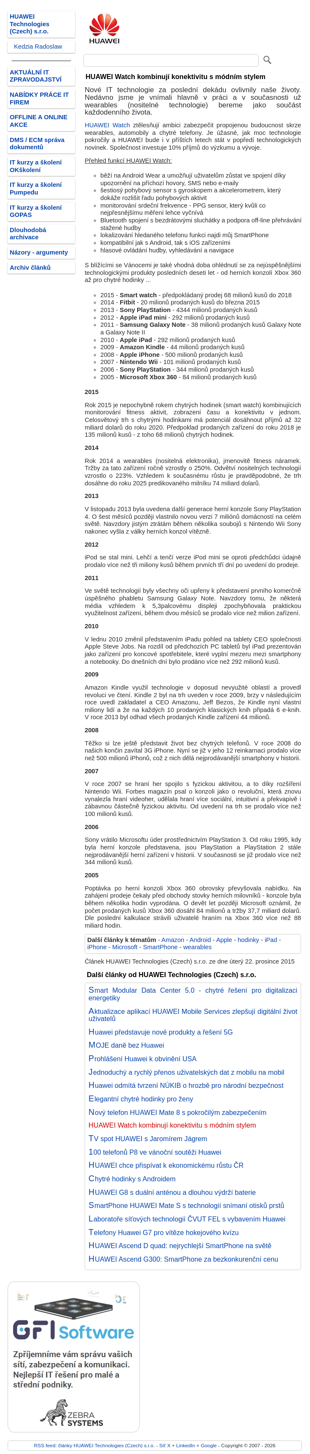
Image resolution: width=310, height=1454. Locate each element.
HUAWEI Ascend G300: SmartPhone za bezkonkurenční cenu (183, 1259)
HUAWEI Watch (107, 125)
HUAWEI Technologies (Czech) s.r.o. (30, 24)
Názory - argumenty (39, 252)
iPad (271, 939)
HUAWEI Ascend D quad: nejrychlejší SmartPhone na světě (180, 1245)
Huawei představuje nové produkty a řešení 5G (161, 1032)
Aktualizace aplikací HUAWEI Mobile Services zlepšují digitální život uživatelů (193, 1015)
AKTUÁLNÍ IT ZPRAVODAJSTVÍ (35, 76)
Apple (224, 939)
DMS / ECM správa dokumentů (37, 144)
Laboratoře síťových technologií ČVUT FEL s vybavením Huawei (187, 1219)
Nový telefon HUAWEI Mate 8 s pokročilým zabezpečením (177, 1112)
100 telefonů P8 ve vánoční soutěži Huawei (155, 1152)
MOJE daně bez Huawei (126, 1045)
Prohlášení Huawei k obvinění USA (143, 1058)
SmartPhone (160, 947)
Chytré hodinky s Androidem (132, 1179)
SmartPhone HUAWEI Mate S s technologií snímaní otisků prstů (186, 1205)
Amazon (172, 939)
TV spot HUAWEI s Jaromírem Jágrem (148, 1138)
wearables (197, 947)
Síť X (165, 1445)
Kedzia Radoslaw (38, 46)
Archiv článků (30, 267)
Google (209, 1445)
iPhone (97, 947)
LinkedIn (185, 1445)
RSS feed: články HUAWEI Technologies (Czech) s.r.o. (94, 1445)
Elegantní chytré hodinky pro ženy (141, 1099)
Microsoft (125, 947)
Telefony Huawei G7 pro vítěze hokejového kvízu (164, 1232)
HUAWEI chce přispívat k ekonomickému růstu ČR (166, 1165)
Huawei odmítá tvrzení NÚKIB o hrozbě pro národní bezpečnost (186, 1085)
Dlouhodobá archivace (28, 234)
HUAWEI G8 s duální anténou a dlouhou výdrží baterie (172, 1192)
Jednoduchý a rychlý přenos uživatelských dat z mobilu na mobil (186, 1072)
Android (200, 939)
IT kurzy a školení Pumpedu (36, 188)
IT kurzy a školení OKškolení (36, 166)
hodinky (248, 939)
